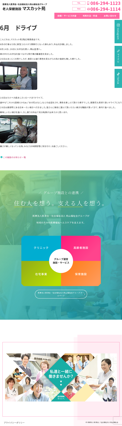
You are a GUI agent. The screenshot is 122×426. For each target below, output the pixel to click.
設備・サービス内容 (66, 15)
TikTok (118, 80)
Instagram (118, 34)
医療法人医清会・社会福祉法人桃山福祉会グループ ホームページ (61, 293)
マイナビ (118, 58)
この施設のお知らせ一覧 (14, 157)
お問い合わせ (110, 15)
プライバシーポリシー (14, 420)
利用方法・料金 (90, 15)
